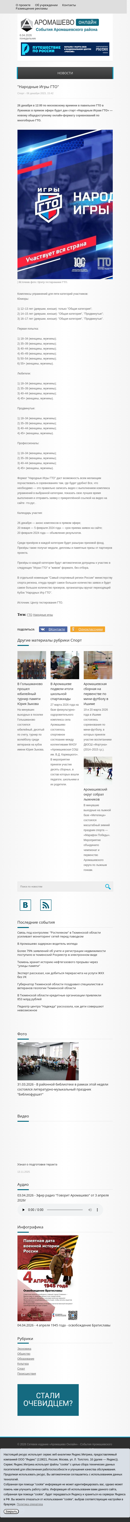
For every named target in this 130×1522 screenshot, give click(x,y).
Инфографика (30, 1227)
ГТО (29, 614)
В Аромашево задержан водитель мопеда (47, 944)
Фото (22, 1033)
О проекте (23, 5)
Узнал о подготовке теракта (37, 1164)
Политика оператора (30, 1504)
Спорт (21, 93)
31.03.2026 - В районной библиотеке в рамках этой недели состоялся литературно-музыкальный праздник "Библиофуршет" (62, 1089)
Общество (23, 1353)
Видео (23, 1116)
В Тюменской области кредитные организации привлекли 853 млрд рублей (59, 997)
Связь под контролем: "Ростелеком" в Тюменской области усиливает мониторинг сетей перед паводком (59, 934)
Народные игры (43, 614)
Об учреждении (46, 5)
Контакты (69, 5)
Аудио (23, 1184)
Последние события (36, 922)
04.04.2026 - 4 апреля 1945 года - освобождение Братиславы (63, 1325)
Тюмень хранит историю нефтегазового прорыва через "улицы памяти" (57, 964)
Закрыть (11, 1511)
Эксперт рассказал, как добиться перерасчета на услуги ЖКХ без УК (60, 975)
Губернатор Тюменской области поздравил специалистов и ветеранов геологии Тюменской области (60, 986)
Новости (65, 73)
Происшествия (26, 1373)
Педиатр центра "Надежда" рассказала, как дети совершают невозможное (60, 1008)
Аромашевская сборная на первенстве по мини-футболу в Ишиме (96, 694)
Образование (25, 1358)
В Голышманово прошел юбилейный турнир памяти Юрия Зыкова (30, 694)
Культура (23, 1363)
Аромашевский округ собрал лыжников (95, 794)
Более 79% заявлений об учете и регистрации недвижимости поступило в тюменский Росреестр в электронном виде (61, 953)
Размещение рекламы (32, 8)
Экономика (24, 1348)
